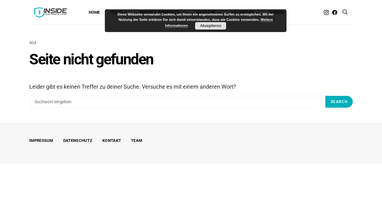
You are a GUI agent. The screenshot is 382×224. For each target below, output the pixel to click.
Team (136, 140)
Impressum (41, 140)
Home (94, 12)
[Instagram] (326, 12)
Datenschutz (77, 140)
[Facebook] (334, 12)
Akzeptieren (210, 26)
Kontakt (111, 140)
